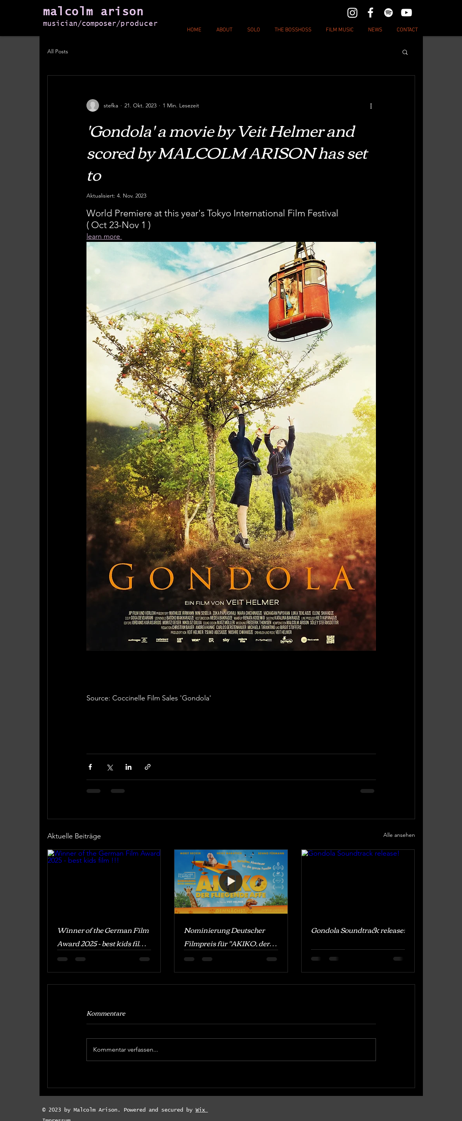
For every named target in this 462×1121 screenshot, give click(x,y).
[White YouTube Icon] (406, 12)
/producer (137, 23)
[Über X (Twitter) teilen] (109, 767)
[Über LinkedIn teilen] (128, 767)
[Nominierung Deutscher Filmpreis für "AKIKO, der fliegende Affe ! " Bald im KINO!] (231, 881)
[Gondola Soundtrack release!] (358, 881)
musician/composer (79, 23)
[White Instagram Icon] (388, 12)
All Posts (57, 51)
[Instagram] (352, 12)
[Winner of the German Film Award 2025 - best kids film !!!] (104, 881)
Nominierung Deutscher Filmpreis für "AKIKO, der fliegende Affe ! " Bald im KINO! (227, 936)
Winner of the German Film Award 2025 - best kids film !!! (103, 936)
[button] (405, 52)
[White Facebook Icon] (370, 12)
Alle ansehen (399, 834)
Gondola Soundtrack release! (358, 929)
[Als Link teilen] (147, 767)
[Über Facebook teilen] (90, 767)
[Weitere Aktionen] (371, 105)
